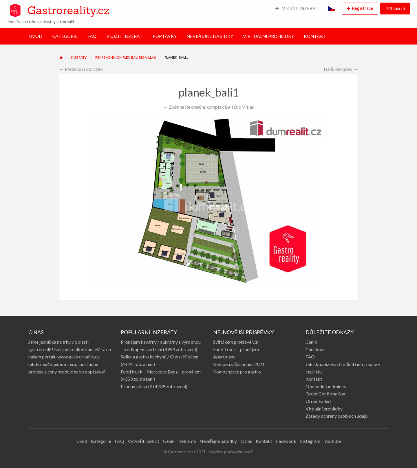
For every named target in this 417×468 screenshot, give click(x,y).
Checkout (315, 349)
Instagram (310, 441)
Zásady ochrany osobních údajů (337, 416)
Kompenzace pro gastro (237, 371)
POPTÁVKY (165, 36)
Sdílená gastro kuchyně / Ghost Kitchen (159, 356)
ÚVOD (35, 36)
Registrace (362, 8)
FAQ (91, 36)
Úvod (81, 441)
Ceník (311, 342)
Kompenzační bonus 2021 (239, 364)
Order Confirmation (325, 393)
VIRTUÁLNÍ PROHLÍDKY (268, 36)
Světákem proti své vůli (236, 342)
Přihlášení (395, 8)
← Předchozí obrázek (81, 69)
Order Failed (318, 401)
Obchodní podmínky (326, 386)
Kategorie (101, 441)
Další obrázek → (341, 69)
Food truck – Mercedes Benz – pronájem (161, 371)
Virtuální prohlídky (324, 408)
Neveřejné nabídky (218, 441)
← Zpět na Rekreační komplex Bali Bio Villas (208, 107)
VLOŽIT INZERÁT (297, 8)
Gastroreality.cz (68, 10)
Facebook (286, 441)
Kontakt (314, 379)
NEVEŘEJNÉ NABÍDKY (209, 36)
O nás (246, 441)
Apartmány (224, 356)
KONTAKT (315, 36)
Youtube (332, 441)
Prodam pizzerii (136, 386)
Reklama (187, 441)
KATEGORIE (65, 36)
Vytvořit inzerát (143, 441)
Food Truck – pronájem (236, 349)
